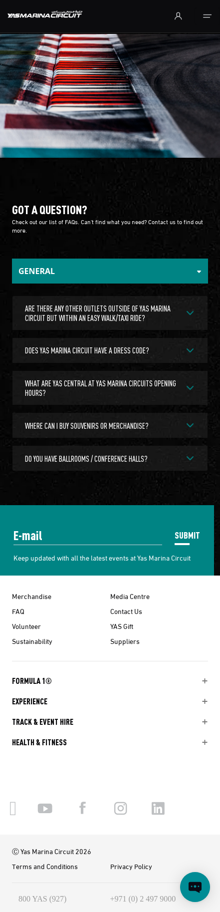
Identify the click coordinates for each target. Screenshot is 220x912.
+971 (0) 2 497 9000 (143, 899)
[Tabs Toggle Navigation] (110, 271)
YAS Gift (121, 626)
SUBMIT (187, 535)
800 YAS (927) (42, 899)
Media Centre (130, 596)
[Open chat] (195, 887)
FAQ (18, 611)
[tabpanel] (110, 382)
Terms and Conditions (45, 866)
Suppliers (125, 641)
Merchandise (31, 596)
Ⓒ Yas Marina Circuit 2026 (51, 851)
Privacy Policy (131, 866)
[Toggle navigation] (207, 16)
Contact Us (126, 611)
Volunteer (26, 626)
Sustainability (32, 641)
